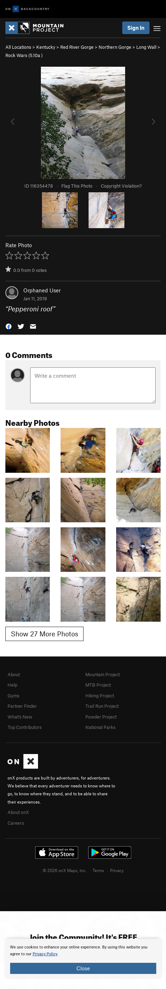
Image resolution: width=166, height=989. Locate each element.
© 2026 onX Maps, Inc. (64, 870)
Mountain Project (102, 674)
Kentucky (45, 47)
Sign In (135, 27)
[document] (83, 959)
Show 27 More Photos (44, 634)
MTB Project (98, 685)
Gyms (13, 695)
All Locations (18, 47)
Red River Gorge (77, 47)
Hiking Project (99, 695)
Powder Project (101, 717)
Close (83, 968)
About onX (18, 812)
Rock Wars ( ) (24, 55)
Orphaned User (42, 290)
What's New (20, 717)
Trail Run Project (102, 706)
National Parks (100, 727)
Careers (16, 823)
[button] (8, 325)
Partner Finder (22, 706)
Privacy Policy (45, 954)
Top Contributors (25, 727)
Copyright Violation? (121, 186)
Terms (98, 870)
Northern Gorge (115, 47)
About (14, 674)
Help (12, 685)
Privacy (117, 870)
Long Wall (146, 47)
